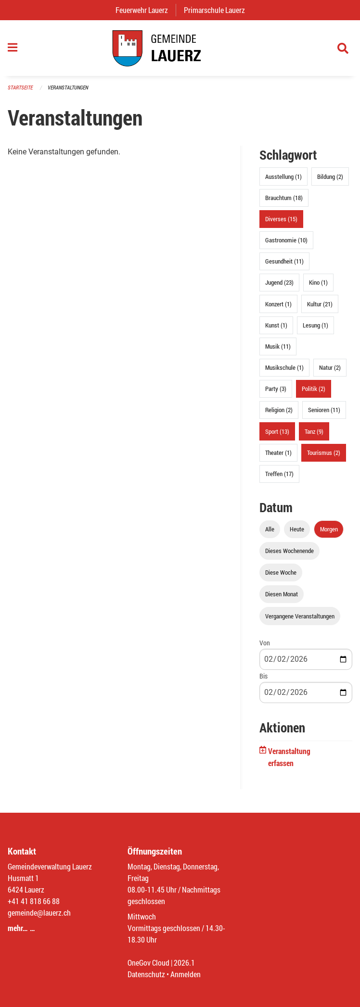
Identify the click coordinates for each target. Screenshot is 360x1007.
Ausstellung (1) (283, 176)
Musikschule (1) (284, 367)
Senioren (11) (324, 410)
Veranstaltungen (68, 87)
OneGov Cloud (148, 962)
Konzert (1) (278, 304)
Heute (297, 529)
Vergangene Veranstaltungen (299, 616)
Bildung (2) (330, 176)
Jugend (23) (279, 282)
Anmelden (185, 974)
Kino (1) (318, 282)
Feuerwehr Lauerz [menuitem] (146, 10)
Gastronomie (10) (286, 240)
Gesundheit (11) (284, 261)
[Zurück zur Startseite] (180, 48)
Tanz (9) (314, 431)
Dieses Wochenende (289, 550)
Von (264, 642)
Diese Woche (280, 572)
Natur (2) (330, 367)
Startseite (20, 87)
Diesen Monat (281, 594)
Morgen (329, 529)
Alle (269, 529)
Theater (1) (278, 452)
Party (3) (275, 388)
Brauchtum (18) (284, 197)
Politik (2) (313, 388)
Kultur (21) (320, 304)
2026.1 (184, 962)
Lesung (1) (315, 325)
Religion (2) (279, 410)
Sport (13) (277, 431)
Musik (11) (278, 346)
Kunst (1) (276, 325)
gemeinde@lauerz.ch (39, 912)
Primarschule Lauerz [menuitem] (218, 10)
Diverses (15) (281, 219)
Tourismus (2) (323, 452)
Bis (263, 675)
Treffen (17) (279, 474)
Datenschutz (146, 974)
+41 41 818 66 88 (34, 901)
